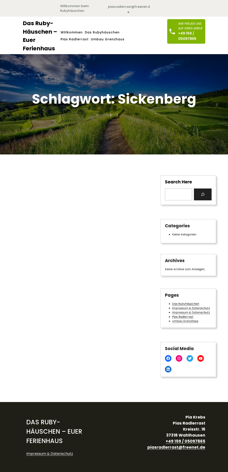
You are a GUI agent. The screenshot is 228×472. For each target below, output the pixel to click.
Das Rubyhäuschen (186, 304)
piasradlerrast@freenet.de (176, 447)
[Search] (200, 194)
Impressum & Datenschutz (190, 308)
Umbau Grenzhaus (186, 319)
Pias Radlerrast (183, 315)
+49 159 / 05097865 (187, 36)
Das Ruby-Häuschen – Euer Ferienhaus (54, 431)
